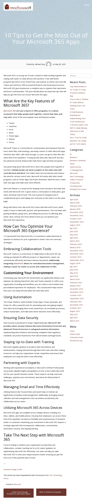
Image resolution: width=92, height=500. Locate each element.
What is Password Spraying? (51, 492)
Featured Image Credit (13, 469)
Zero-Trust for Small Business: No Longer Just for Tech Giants (78, 140)
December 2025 (76, 212)
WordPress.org (76, 340)
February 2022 (76, 301)
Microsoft (17, 484)
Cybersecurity (75, 167)
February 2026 (76, 206)
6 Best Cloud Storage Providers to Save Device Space (18, 493)
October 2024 (75, 257)
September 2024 (77, 260)
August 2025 (75, 225)
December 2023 (76, 289)
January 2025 (75, 247)
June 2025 (74, 231)
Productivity (75, 183)
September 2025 (77, 222)
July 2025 (73, 228)
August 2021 (75, 311)
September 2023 (77, 298)
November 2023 (76, 292)
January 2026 (75, 209)
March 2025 (75, 241)
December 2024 (76, 250)
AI (71, 154)
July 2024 (73, 266)
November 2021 (76, 305)
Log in (72, 331)
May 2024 (74, 273)
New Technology (77, 176)
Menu (86, 5)
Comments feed (76, 337)
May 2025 (74, 234)
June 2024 (74, 270)
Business (73, 157)
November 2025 (76, 215)
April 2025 (74, 238)
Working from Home (78, 189)
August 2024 (75, 263)
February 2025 (76, 244)
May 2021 (74, 314)
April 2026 (74, 199)
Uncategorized (76, 186)
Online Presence (76, 179)
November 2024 (76, 254)
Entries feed (75, 334)
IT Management (76, 170)
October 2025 (75, 218)
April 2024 (74, 276)
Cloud (72, 163)
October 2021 (75, 308)
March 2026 (75, 202)
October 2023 (75, 295)
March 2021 (75, 321)
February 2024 (76, 282)
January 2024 (75, 285)
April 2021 (74, 317)
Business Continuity (78, 160)
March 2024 (75, 279)
